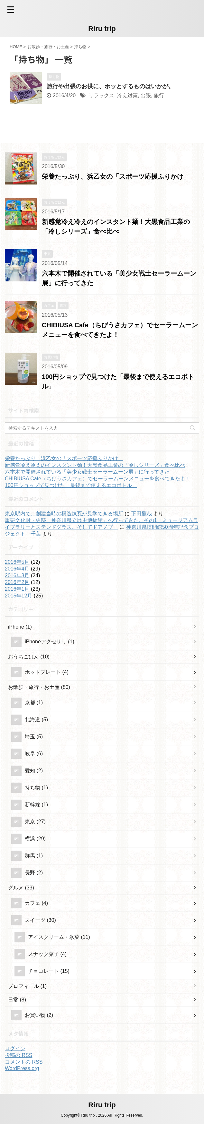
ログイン (15, 1048)
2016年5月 (17, 562)
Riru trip (102, 29)
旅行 (159, 95)
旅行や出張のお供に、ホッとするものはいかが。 (110, 86)
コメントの (23, 1062)
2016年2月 (17, 582)
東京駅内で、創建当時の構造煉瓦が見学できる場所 (64, 513)
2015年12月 (18, 595)
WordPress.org (22, 1068)
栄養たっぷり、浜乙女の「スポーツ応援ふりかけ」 (116, 176)
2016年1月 (17, 589)
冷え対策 (127, 95)
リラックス (101, 95)
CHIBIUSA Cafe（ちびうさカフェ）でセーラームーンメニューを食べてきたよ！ (97, 478)
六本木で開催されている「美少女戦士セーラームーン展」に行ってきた (87, 472)
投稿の (18, 1055)
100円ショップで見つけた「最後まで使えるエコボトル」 (71, 485)
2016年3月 (17, 575)
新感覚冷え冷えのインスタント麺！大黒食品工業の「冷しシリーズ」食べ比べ (95, 465)
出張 (146, 95)
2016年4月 (17, 568)
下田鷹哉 (141, 513)
